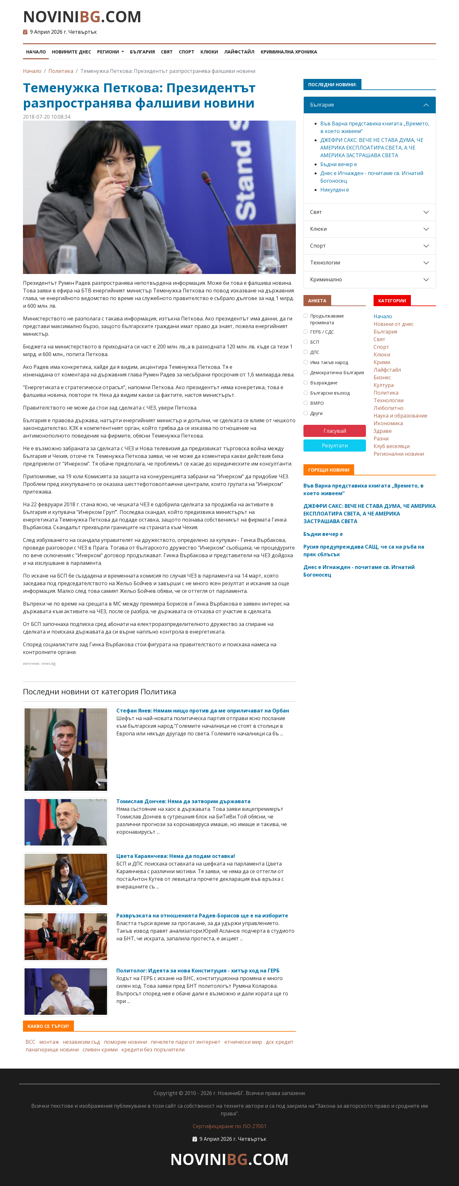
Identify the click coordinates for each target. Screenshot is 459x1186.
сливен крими (100, 1049)
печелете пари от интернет (186, 1041)
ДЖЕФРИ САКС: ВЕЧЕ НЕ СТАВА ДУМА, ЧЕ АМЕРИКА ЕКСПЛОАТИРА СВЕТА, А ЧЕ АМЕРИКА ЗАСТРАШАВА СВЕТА (371, 148)
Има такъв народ (329, 362)
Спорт (186, 52)
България (142, 52)
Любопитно (389, 407)
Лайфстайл (239, 52)
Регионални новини (399, 453)
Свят (167, 52)
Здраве (383, 430)
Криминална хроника (289, 52)
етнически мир (243, 1041)
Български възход (330, 393)
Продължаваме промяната (327, 319)
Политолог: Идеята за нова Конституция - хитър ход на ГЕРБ (198, 970)
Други (316, 413)
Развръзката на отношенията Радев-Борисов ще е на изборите (202, 915)
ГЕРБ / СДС (322, 332)
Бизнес (382, 377)
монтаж (49, 1041)
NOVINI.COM (82, 16)
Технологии (325, 262)
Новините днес (71, 52)
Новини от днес (393, 323)
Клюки (209, 52)
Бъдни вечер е (338, 164)
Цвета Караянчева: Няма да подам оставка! (175, 856)
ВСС (30, 1041)
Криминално (326, 279)
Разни (381, 438)
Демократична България (337, 372)
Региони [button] (108, 52)
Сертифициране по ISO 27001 (229, 1126)
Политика (60, 70)
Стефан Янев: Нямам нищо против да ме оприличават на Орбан (202, 710)
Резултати (335, 445)
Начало (36, 52)
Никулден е (334, 189)
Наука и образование (400, 415)
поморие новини (125, 1041)
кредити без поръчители (153, 1049)
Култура (384, 385)
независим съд (81, 1041)
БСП (314, 342)
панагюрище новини (52, 1049)
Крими (382, 362)
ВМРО (317, 403)
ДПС (314, 352)
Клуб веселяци (392, 446)
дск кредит (280, 1041)
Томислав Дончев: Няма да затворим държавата (183, 801)
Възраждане (324, 383)
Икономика (388, 423)
